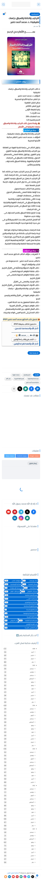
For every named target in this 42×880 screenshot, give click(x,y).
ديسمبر (32, 669)
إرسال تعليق (33, 463)
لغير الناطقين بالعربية (21, 627)
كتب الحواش (11, 620)
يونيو (32, 685)
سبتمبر (32, 675)
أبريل (32, 652)
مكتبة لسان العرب (13, 872)
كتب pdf (8, 378)
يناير (33, 662)
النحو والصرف (35, 14)
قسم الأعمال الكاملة (21, 595)
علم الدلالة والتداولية (33, 378)
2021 (33, 829)
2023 (33, 749)
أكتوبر (32, 715)
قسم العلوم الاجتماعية (21, 606)
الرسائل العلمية (30, 584)
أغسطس (31, 679)
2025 (33, 665)
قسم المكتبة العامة (28, 620)
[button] (31, 388)
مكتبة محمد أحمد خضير (32, 382)
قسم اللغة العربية (19, 378)
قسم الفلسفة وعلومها (21, 613)
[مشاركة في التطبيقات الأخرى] (14, 388)
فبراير (32, 658)
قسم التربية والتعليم (21, 602)
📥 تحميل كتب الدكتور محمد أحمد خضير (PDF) (21, 319)
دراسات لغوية (16, 375)
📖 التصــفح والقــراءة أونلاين (25, 339)
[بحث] (3, 4)
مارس (32, 655)
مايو (33, 689)
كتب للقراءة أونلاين (21, 624)
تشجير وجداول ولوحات (13, 588)
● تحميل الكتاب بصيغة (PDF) (25, 324)
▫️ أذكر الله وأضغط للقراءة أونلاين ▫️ (26, 344)
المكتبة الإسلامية (12, 584)
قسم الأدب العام (12, 591)
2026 (33, 648)
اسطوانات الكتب (12, 580)
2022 (33, 785)
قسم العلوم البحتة (21, 609)
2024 (33, 705)
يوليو (32, 682)
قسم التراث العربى (21, 598)
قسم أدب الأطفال (29, 591)
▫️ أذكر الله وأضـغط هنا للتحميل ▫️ (26, 328)
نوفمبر (32, 672)
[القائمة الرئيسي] (38, 4)
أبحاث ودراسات (30, 580)
